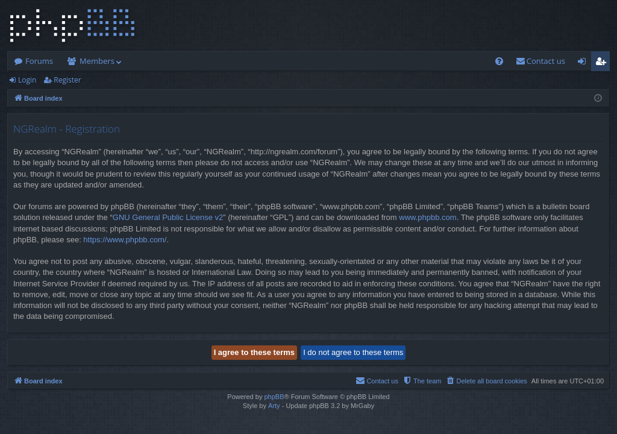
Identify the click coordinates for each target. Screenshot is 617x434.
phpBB (274, 396)
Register (67, 80)
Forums (39, 60)
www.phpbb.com (427, 217)
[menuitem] (499, 61)
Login (27, 80)
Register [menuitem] (603, 63)
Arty (274, 405)
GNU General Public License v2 (168, 217)
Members (97, 60)
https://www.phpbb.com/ (124, 239)
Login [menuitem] (584, 63)
